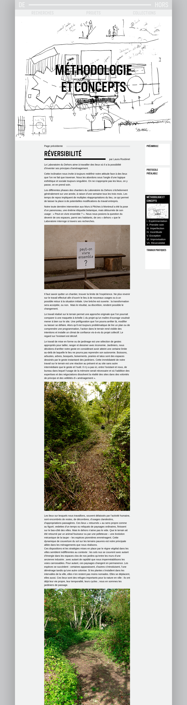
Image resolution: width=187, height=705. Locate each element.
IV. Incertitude (154, 232)
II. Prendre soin (155, 224)
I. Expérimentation (157, 221)
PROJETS (93, 13)
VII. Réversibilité (156, 243)
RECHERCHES (42, 13)
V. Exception (154, 235)
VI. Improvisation (156, 239)
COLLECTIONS (144, 13)
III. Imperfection (155, 228)
